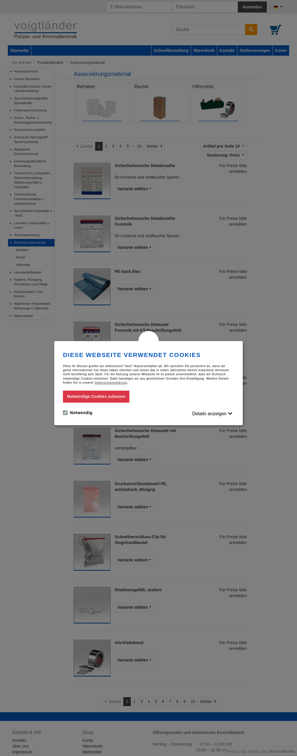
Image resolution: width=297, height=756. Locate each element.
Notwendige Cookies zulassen (96, 396)
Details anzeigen (209, 413)
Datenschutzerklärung (111, 382)
